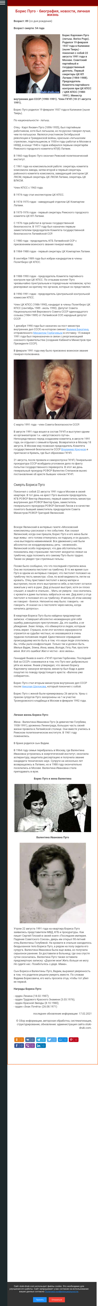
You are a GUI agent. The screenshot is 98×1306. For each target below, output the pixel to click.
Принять (40, 1300)
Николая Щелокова (34, 686)
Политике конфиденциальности (61, 1291)
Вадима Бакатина (77, 329)
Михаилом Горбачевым (47, 332)
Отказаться (57, 1300)
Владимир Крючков (73, 449)
